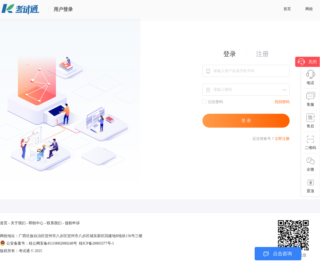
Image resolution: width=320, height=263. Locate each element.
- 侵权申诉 (71, 223)
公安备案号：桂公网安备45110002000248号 (39, 243)
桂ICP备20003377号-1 (96, 243)
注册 (262, 53)
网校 (309, 9)
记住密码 (212, 102)
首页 (287, 9)
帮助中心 (36, 223)
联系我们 (54, 223)
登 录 (246, 120)
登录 (229, 53)
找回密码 (282, 102)
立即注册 (282, 139)
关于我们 (18, 223)
